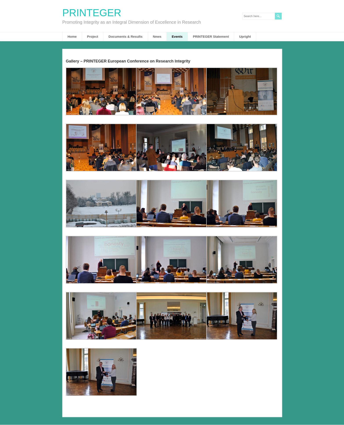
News (157, 36)
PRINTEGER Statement (211, 36)
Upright (245, 36)
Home (72, 36)
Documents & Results (126, 36)
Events (177, 36)
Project (92, 36)
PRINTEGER (91, 12)
